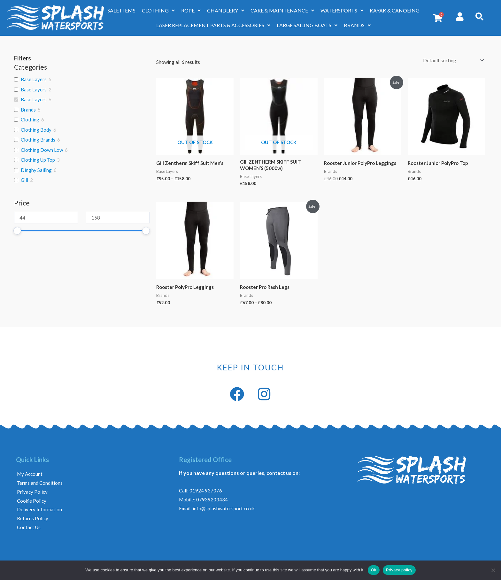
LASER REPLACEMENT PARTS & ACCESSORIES (213, 25)
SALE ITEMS (121, 10)
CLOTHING (158, 10)
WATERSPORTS (341, 10)
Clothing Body (36, 130)
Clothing (30, 119)
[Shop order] (452, 60)
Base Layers (34, 79)
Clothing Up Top (38, 160)
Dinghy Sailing (36, 170)
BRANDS (357, 25)
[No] (493, 570)
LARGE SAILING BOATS (307, 25)
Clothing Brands (38, 140)
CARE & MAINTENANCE (282, 10)
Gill (24, 180)
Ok (373, 570)
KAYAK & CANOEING (395, 10)
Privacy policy (399, 570)
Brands (28, 109)
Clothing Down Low (42, 150)
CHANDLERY (225, 10)
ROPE (191, 10)
